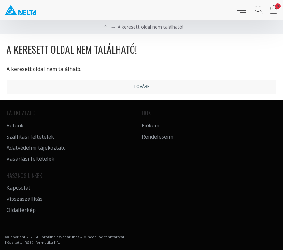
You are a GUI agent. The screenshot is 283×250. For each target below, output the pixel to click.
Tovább (142, 86)
